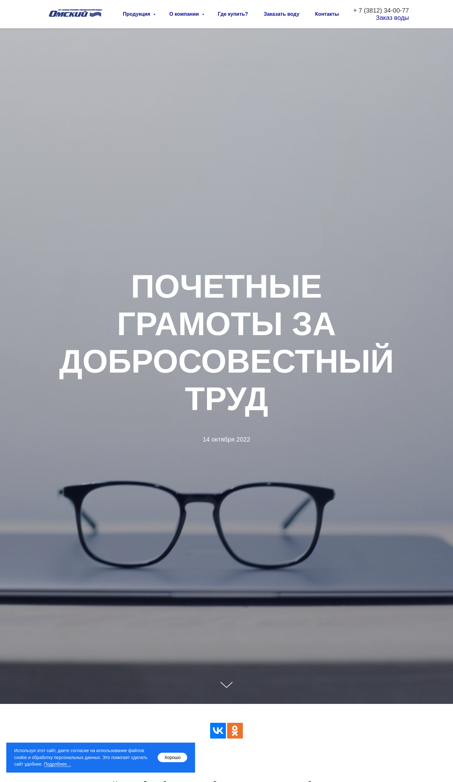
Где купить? (233, 14)
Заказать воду (281, 14)
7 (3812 (369, 10)
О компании (184, 14)
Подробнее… (57, 764)
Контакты (327, 14)
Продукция (137, 14)
